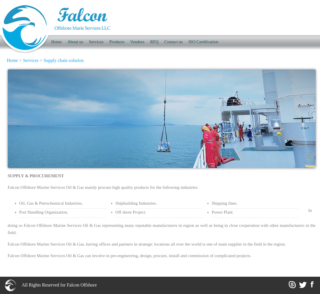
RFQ (154, 41)
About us (75, 41)
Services (96, 41)
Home (12, 60)
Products (117, 41)
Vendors (137, 41)
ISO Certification (203, 41)
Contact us (173, 41)
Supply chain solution (63, 60)
